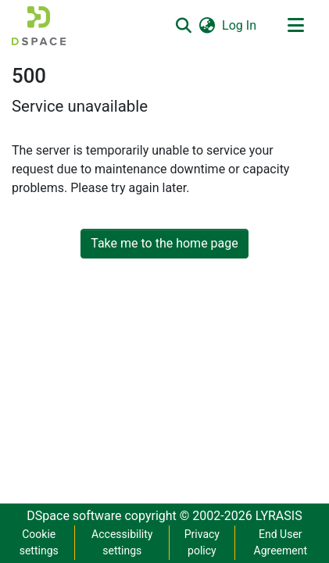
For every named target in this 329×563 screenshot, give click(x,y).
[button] (39, 25)
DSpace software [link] (74, 515)
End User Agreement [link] (280, 542)
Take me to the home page (164, 243)
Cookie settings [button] (39, 542)
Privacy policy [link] (202, 542)
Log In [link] (240, 25)
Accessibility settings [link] (121, 542)
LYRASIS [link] (279, 515)
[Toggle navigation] (295, 26)
